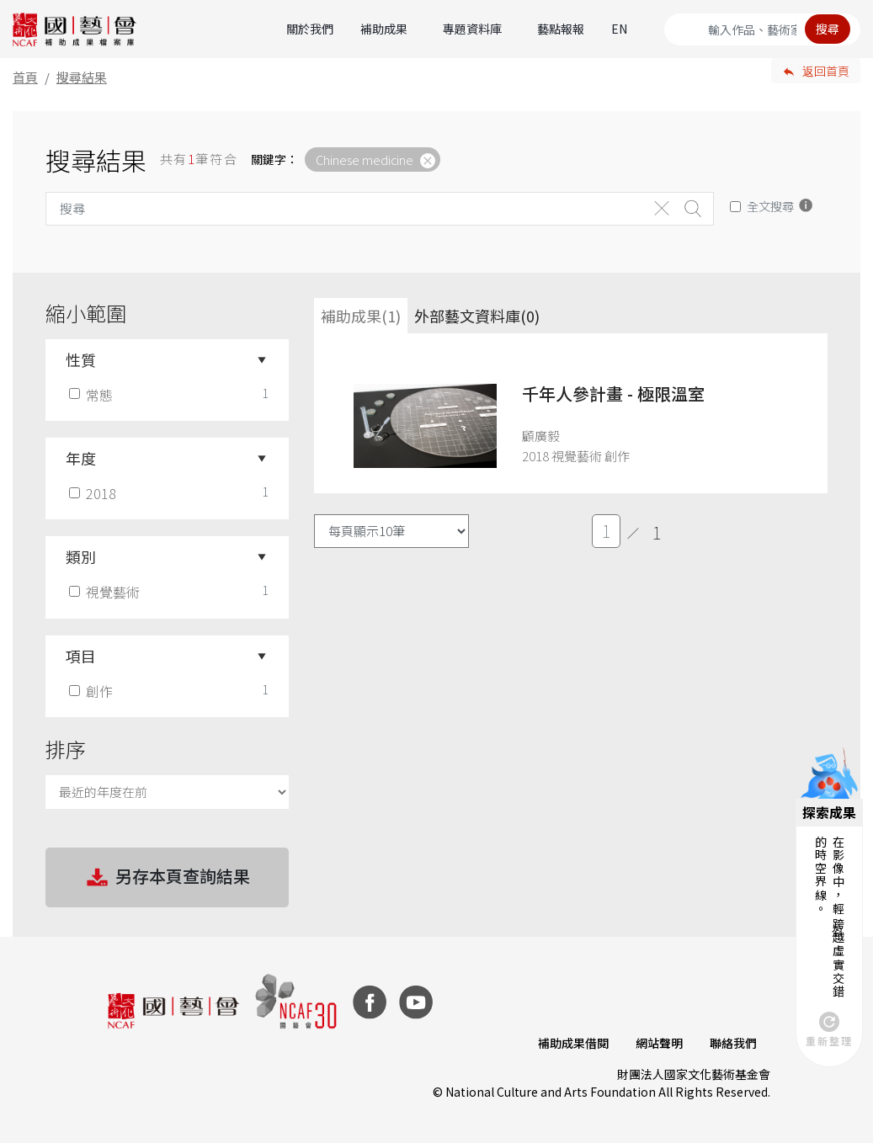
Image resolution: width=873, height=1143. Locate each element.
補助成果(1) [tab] (361, 316)
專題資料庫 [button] (472, 28)
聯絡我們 (733, 1042)
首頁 (25, 77)
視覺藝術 (106, 592)
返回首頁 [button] (825, 70)
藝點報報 (560, 28)
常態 (92, 395)
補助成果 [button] (383, 28)
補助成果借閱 (573, 1042)
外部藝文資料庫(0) (477, 316)
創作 (92, 691)
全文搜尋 (770, 206)
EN (619, 28)
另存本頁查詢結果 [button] (166, 878)
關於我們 (309, 28)
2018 (94, 493)
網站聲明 (659, 1042)
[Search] (762, 29)
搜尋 (827, 28)
